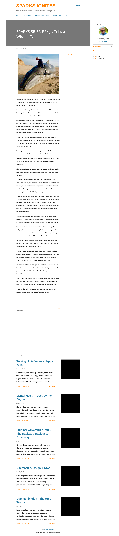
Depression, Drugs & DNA (33, 467)
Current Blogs (27, 15)
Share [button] (70, 54)
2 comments (25, 458)
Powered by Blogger (48, 529)
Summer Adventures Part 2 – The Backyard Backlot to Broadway (35, 433)
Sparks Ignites (36, 5)
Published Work (57, 15)
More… (68, 15)
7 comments (25, 386)
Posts (97, 56)
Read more (51, 386)
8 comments (25, 523)
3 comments (25, 489)
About (17, 15)
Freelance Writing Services (42, 15)
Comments (99, 58)
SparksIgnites (103, 38)
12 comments (25, 420)
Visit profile (103, 41)
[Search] (78, 5)
